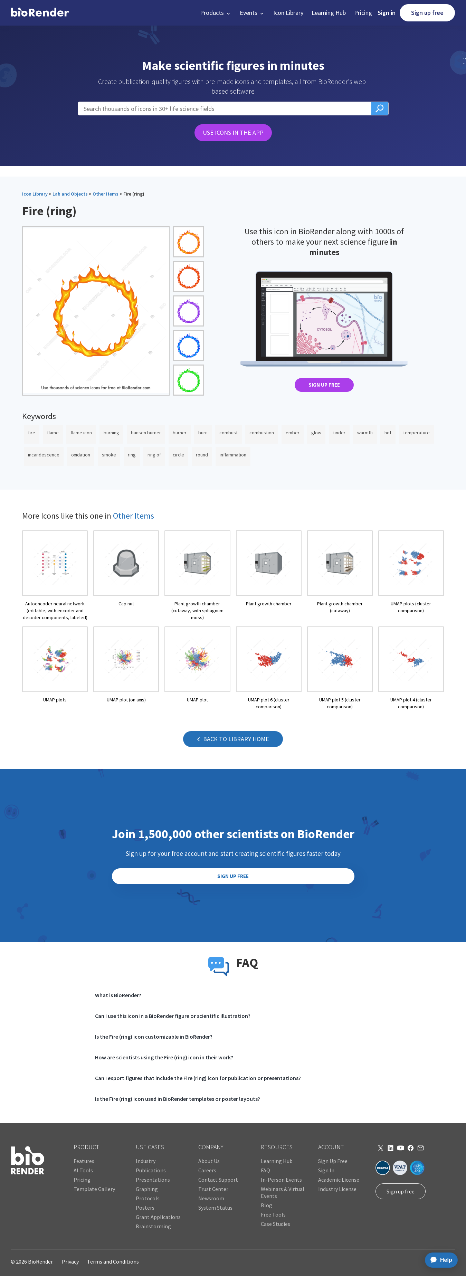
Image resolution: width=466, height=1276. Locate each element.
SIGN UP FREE (324, 384)
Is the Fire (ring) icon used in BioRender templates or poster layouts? (177, 1098)
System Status (215, 1207)
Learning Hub (329, 13)
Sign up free (427, 13)
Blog (266, 1205)
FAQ (265, 1170)
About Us (209, 1160)
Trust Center (213, 1188)
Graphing (147, 1188)
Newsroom (211, 1198)
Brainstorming (153, 1226)
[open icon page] (55, 575)
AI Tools (83, 1170)
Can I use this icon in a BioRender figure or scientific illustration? (172, 1015)
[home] (40, 13)
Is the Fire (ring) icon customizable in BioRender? (153, 1036)
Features (84, 1160)
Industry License (337, 1188)
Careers (207, 1170)
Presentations (153, 1179)
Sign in (387, 13)
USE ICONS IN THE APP (233, 132)
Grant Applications (158, 1216)
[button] (215, 13)
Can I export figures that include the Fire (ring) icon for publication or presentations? (198, 1078)
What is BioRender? (118, 995)
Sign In (326, 1170)
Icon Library (288, 13)
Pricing (363, 13)
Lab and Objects (70, 194)
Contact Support (218, 1179)
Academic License (338, 1179)
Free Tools (273, 1214)
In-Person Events (281, 1179)
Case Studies (275, 1223)
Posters (145, 1207)
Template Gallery (94, 1188)
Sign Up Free (333, 1160)
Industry (145, 1160)
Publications (151, 1170)
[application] (439, 1260)
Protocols (148, 1198)
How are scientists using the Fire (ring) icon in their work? (164, 1057)
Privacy (70, 1261)
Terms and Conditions (113, 1261)
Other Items (105, 194)
